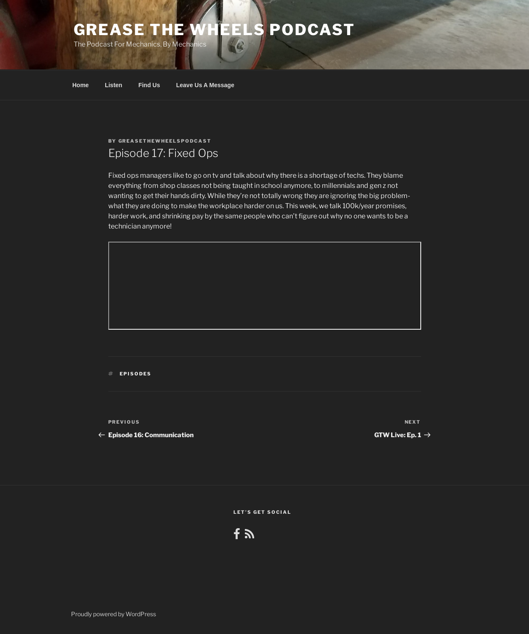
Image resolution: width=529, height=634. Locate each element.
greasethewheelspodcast (165, 141)
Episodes (135, 374)
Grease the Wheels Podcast (214, 29)
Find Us (149, 85)
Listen (113, 85)
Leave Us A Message (205, 85)
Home (80, 85)
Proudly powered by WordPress (113, 613)
